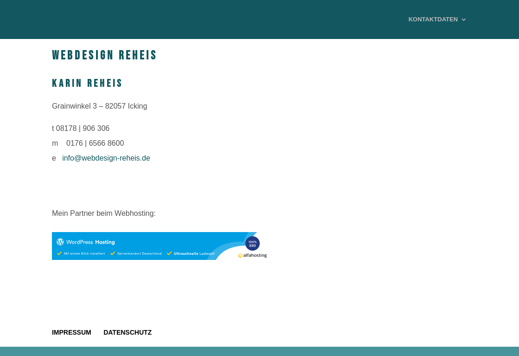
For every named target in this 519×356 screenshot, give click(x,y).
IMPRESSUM (71, 332)
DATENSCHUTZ (127, 332)
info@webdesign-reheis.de (106, 158)
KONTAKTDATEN (433, 19)
